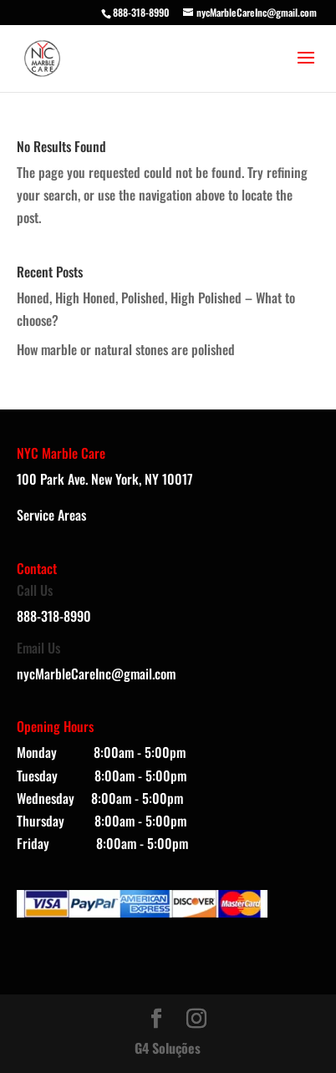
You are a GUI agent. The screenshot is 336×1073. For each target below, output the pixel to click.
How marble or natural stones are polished (126, 349)
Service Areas (51, 515)
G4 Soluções (168, 1048)
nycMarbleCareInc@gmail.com (96, 674)
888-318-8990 (141, 12)
